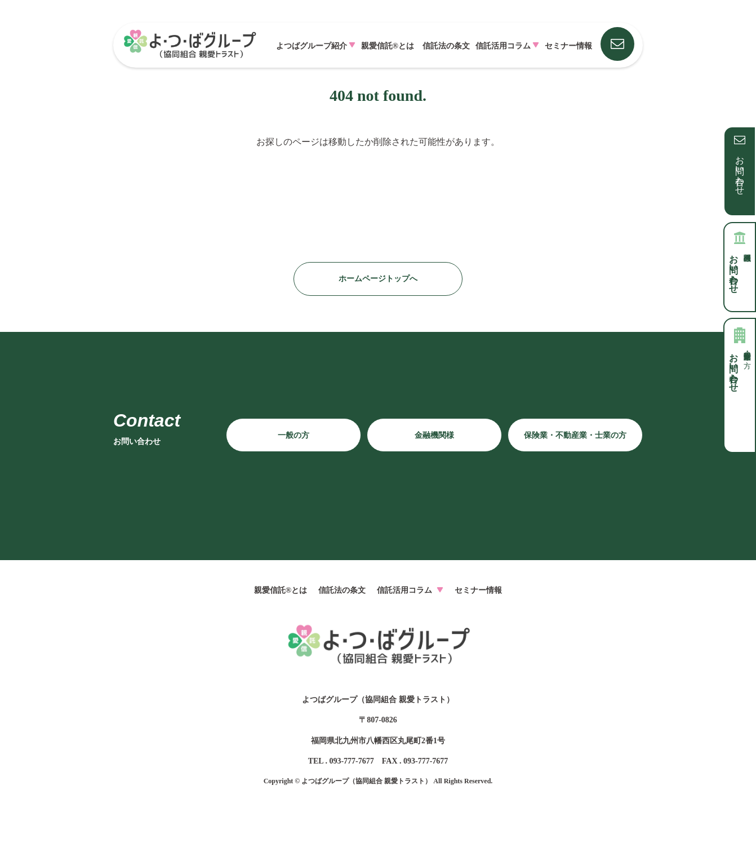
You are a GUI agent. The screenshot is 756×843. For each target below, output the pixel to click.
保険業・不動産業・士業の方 (575, 435)
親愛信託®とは (387, 46)
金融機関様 (434, 435)
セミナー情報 (568, 46)
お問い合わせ (740, 170)
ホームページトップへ (378, 278)
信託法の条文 (446, 46)
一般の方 (293, 435)
